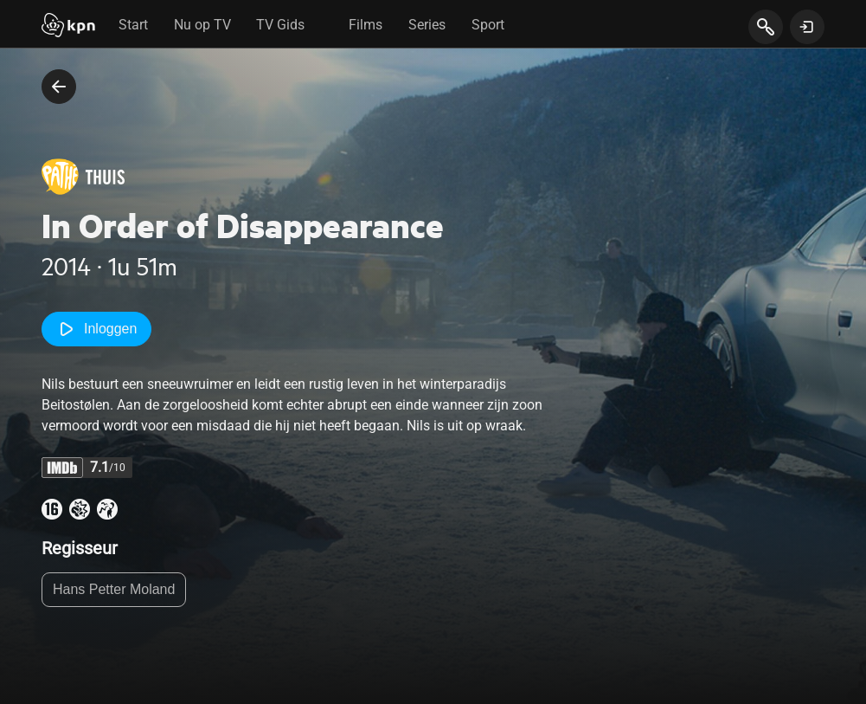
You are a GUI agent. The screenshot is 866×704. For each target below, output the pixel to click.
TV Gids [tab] (280, 24)
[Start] (68, 27)
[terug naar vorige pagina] (59, 86)
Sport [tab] (487, 24)
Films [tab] (365, 24)
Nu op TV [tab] (202, 24)
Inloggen (96, 329)
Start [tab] (133, 24)
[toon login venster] (807, 27)
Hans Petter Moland (114, 589)
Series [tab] (427, 24)
